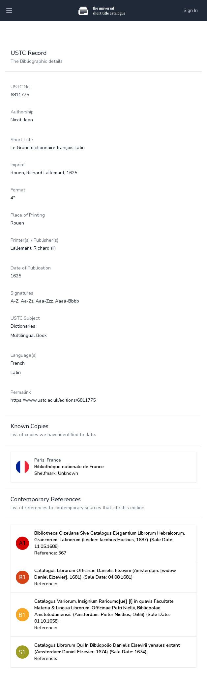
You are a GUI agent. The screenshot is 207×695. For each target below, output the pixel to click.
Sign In (191, 10)
